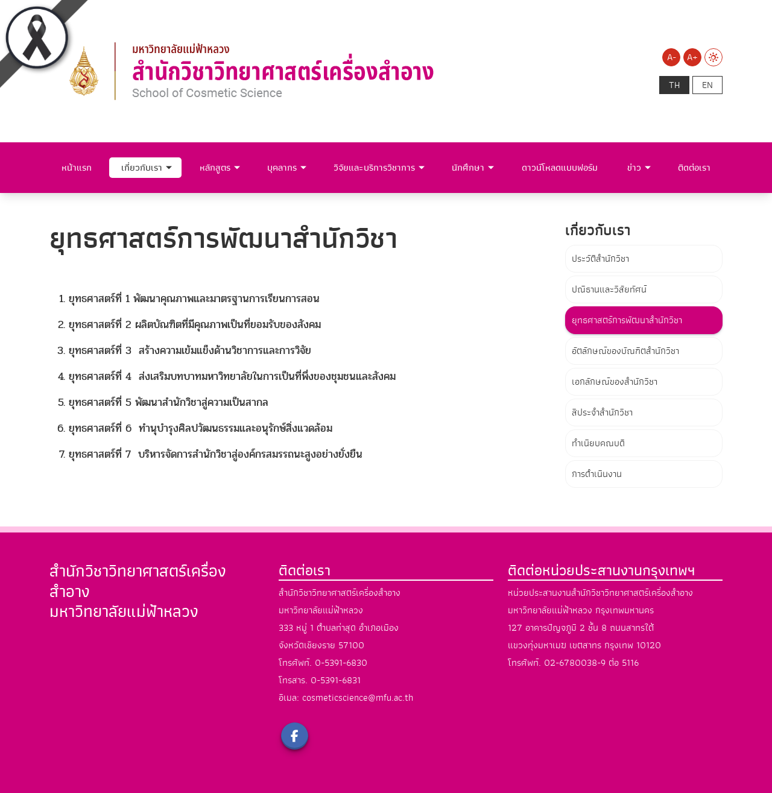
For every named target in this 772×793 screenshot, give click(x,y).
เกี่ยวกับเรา (141, 167)
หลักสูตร (215, 167)
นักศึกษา (468, 167)
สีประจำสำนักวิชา (602, 412)
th (674, 85)
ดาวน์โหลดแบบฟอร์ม (560, 167)
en (707, 85)
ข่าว (634, 167)
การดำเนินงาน (597, 474)
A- (671, 57)
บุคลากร (282, 167)
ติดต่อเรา (694, 167)
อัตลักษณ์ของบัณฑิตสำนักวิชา (625, 351)
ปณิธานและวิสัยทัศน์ (609, 289)
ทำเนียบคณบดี (598, 443)
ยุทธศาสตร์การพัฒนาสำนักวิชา (627, 320)
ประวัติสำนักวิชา (600, 258)
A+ (692, 57)
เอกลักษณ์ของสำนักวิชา (614, 381)
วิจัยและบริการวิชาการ (374, 167)
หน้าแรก (77, 167)
